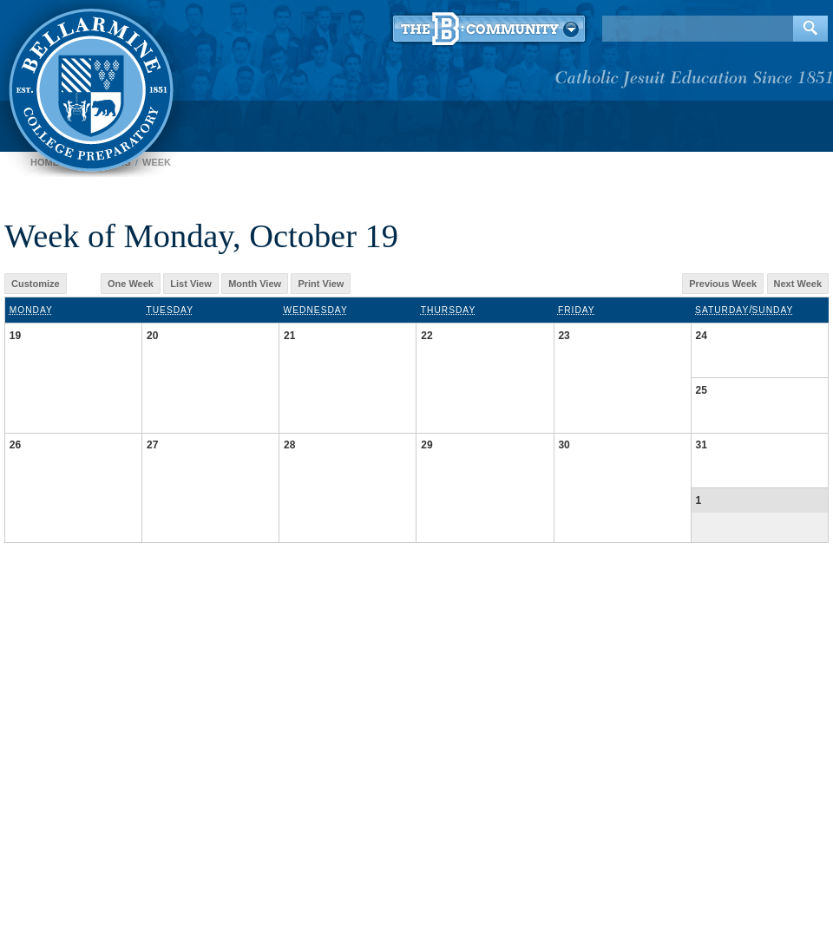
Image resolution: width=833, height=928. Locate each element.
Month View (254, 283)
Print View (321, 283)
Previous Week (723, 283)
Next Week (798, 283)
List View (190, 283)
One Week (131, 283)
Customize (35, 283)
